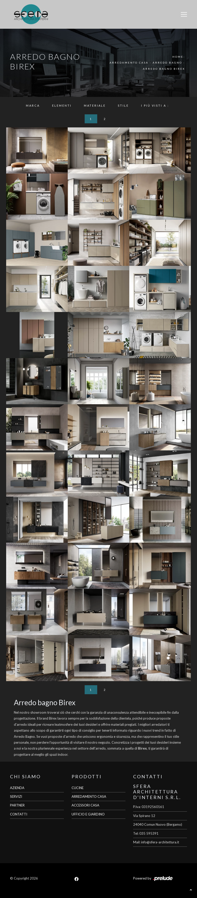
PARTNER (17, 805)
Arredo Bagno (167, 62)
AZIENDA (17, 788)
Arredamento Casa (129, 62)
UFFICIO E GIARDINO (88, 814)
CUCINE (78, 788)
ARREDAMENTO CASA (89, 796)
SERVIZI (16, 796)
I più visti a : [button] (155, 105)
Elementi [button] (62, 105)
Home (177, 56)
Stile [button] (123, 105)
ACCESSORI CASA (85, 805)
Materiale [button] (95, 105)
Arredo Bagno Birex (164, 68)
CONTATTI (18, 814)
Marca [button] (33, 105)
